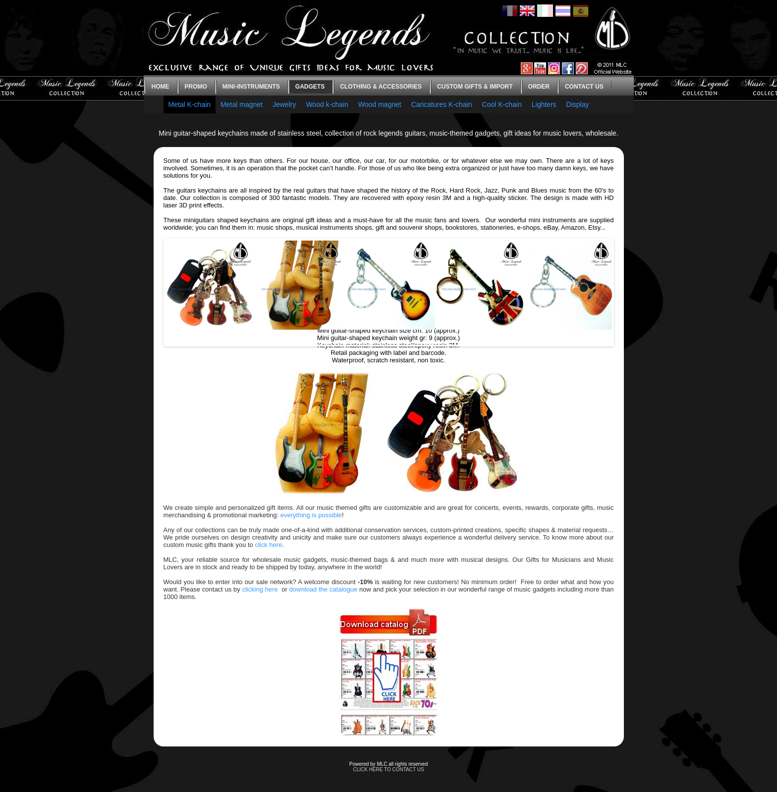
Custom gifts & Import (474, 86)
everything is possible (311, 515)
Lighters (544, 104)
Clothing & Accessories (381, 86)
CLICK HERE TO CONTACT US (388, 769)
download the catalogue (323, 589)
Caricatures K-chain (441, 104)
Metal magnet (242, 104)
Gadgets (310, 86)
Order (539, 86)
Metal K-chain (189, 104)
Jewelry (284, 104)
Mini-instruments (251, 86)
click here (268, 544)
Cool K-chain (502, 104)
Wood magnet (379, 104)
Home (160, 86)
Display (577, 104)
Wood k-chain (327, 104)
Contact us (584, 86)
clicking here (260, 589)
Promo (196, 86)
